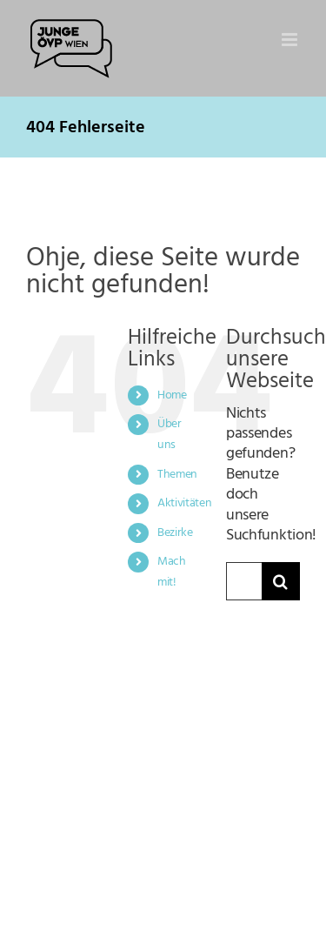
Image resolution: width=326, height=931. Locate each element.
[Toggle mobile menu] (291, 39)
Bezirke (175, 532)
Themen (177, 474)
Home (172, 395)
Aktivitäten (184, 503)
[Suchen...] (244, 581)
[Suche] (281, 581)
